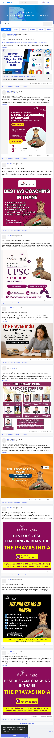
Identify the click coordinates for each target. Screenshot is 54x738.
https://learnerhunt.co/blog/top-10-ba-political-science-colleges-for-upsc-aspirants (24, 42)
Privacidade (42, 730)
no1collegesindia (11, 34)
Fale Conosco (49, 730)
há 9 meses (9, 35)
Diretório (51, 731)
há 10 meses (9, 92)
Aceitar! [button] (15, 735)
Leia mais (4, 47)
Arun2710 (9, 91)
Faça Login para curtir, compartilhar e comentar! (14, 86)
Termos (36, 730)
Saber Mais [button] (6, 731)
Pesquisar (47, 24)
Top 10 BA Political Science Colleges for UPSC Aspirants (19, 76)
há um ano (9, 164)
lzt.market (27, 737)
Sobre (31, 730)
